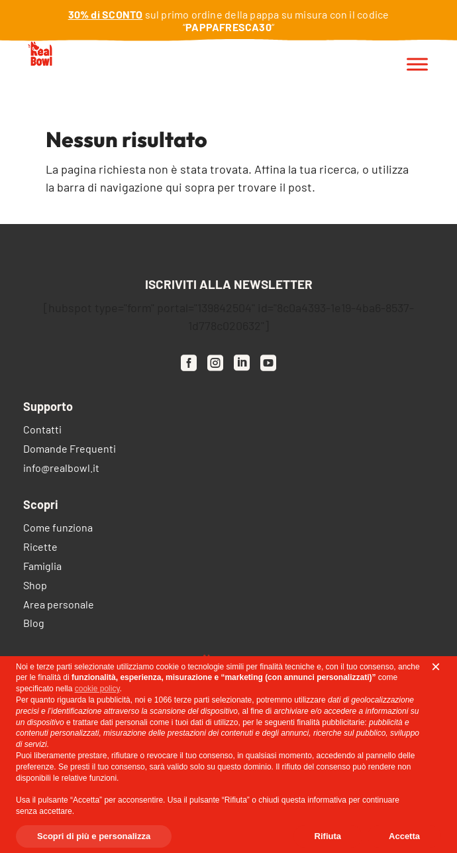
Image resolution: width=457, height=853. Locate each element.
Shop (35, 586)
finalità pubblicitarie (330, 722)
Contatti (42, 430)
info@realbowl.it (61, 469)
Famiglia (42, 567)
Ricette (40, 548)
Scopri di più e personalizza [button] (93, 836)
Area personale (58, 605)
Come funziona (58, 529)
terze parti (191, 700)
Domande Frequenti (69, 450)
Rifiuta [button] (328, 836)
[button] (436, 667)
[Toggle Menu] (417, 64)
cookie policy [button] (97, 688)
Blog (33, 624)
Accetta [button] (404, 836)
